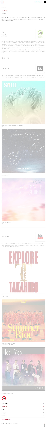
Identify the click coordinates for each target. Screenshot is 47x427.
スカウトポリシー (15, 423)
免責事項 (3, 423)
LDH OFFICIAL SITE (38, 2)
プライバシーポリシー (9, 423)
